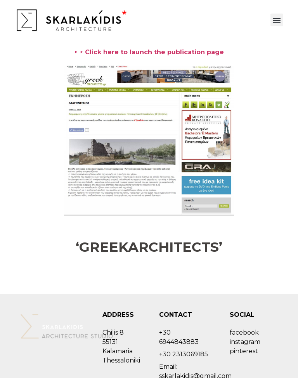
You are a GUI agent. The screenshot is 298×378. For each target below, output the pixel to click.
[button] (276, 20)
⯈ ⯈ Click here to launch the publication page (149, 52)
